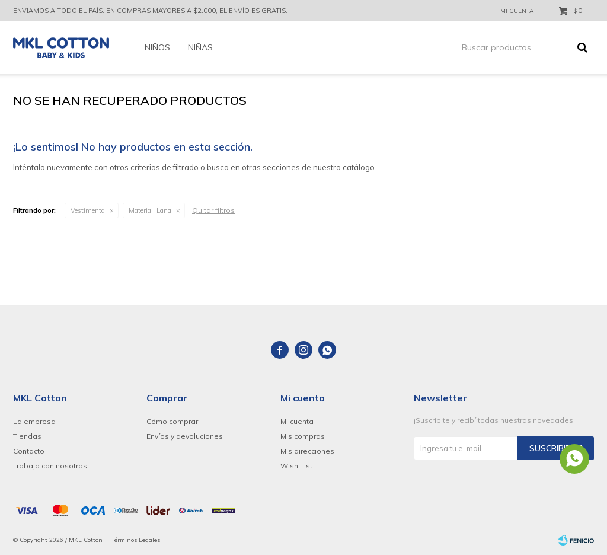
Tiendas (27, 436)
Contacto (28, 450)
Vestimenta (88, 210)
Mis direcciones (307, 450)
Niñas (200, 47)
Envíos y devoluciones (184, 436)
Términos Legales (135, 540)
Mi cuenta (297, 421)
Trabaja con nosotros (50, 465)
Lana (150, 210)
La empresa (34, 421)
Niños (157, 47)
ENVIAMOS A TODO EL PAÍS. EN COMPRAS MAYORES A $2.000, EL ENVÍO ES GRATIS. (150, 11)
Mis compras (302, 436)
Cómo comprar (172, 421)
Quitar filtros (213, 210)
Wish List (296, 465)
